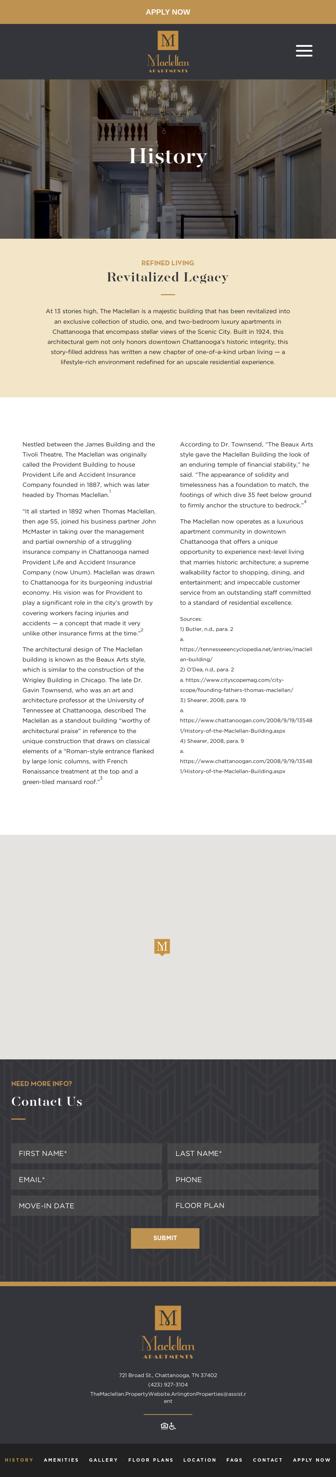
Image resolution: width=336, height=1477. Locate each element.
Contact (268, 1460)
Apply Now (168, 12)
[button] (162, 947)
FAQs (234, 1460)
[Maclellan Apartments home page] (168, 1368)
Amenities (61, 1460)
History (19, 1460)
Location (200, 1460)
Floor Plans (151, 1460)
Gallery (104, 1460)
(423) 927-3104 (168, 1385)
